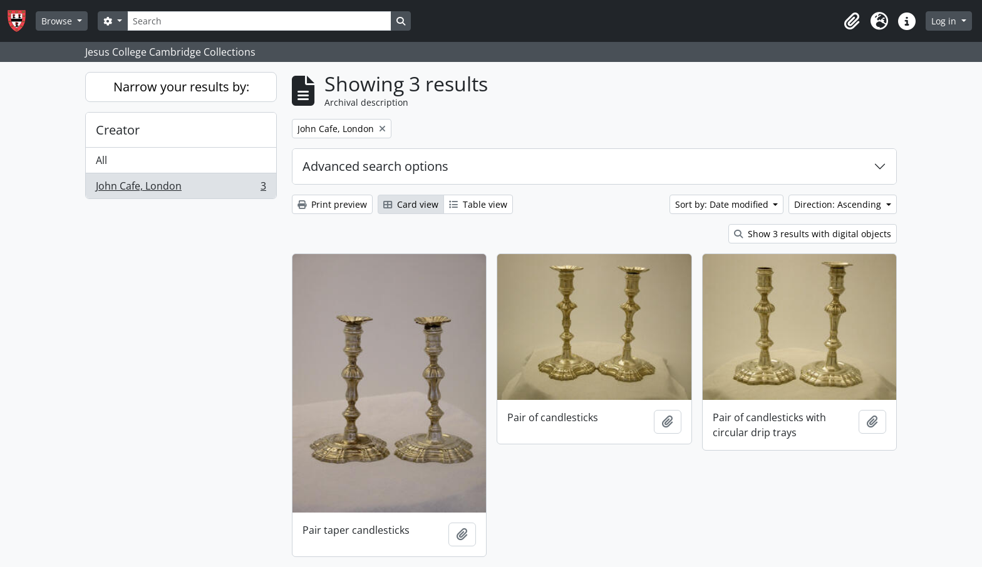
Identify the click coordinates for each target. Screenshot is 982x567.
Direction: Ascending (839, 204)
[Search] (259, 21)
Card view (410, 204)
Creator (118, 129)
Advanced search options (375, 166)
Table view (478, 204)
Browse (58, 21)
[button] (852, 21)
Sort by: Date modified (723, 204)
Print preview (332, 204)
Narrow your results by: (181, 86)
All (101, 160)
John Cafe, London (180, 188)
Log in (945, 21)
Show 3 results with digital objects (812, 234)
